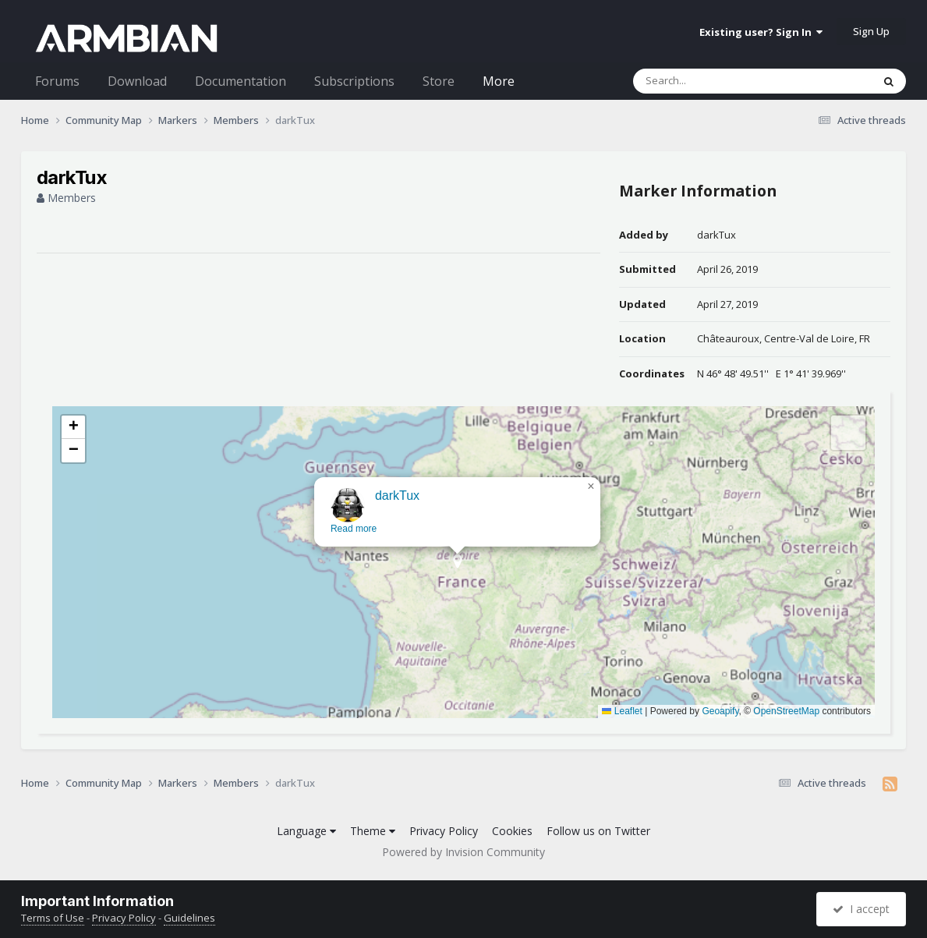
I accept (861, 908)
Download (137, 81)
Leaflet (622, 711)
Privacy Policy (443, 830)
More (499, 81)
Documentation (240, 81)
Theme (372, 830)
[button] (451, 581)
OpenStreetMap (786, 711)
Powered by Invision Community (463, 851)
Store (439, 81)
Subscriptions (354, 81)
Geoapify (720, 711)
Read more (348, 543)
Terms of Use (52, 918)
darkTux (716, 235)
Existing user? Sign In (761, 32)
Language (306, 830)
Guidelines (189, 918)
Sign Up (871, 31)
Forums (57, 81)
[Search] (712, 81)
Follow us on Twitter (598, 830)
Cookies (512, 830)
